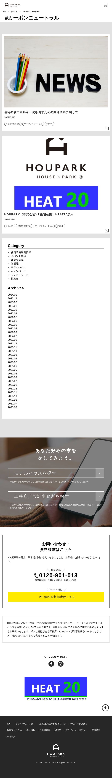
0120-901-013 (56, 575)
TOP (3, 12)
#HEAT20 (9, 226)
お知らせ (14, 12)
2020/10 (12, 396)
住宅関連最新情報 (21, 252)
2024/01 (12, 294)
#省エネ (49, 124)
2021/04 (12, 373)
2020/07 (12, 403)
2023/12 (12, 298)
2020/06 (12, 407)
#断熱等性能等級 (24, 226)
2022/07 (12, 317)
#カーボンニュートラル (33, 124)
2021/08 (12, 358)
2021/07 (12, 362)
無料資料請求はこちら (58, 597)
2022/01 (12, 339)
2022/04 (12, 328)
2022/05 (12, 324)
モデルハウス (18, 267)
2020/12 (12, 388)
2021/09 (12, 354)
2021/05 (12, 370)
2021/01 (12, 385)
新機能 (15, 263)
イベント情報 (18, 256)
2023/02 (12, 302)
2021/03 (12, 377)
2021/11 (12, 347)
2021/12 (12, 343)
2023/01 (12, 306)
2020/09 (12, 400)
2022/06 (12, 321)
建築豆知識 (17, 260)
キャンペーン (18, 271)
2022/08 (12, 313)
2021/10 (12, 351)
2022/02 (12, 336)
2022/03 (12, 332)
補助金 (15, 278)
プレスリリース (20, 275)
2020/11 (12, 392)
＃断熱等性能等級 (13, 124)
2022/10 (12, 309)
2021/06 (12, 366)
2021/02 (12, 381)
